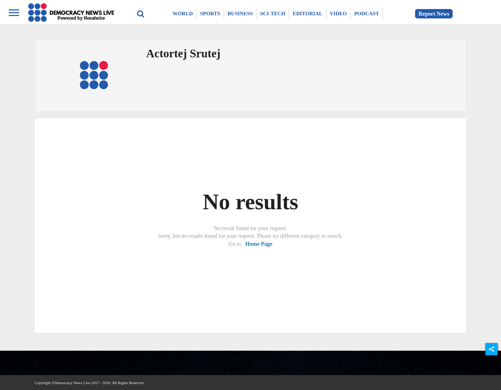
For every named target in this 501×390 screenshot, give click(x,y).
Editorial (308, 13)
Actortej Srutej (183, 53)
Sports (210, 13)
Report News (434, 14)
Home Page (258, 244)
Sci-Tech (273, 13)
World (183, 13)
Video (338, 13)
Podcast (366, 13)
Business (240, 13)
